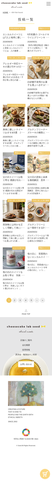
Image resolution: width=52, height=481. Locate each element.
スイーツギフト (19, 248)
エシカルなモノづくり (16, 105)
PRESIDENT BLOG (17, 28)
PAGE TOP (26, 311)
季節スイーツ (44, 28)
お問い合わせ (26, 364)
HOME (5, 12)
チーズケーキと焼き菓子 (40, 105)
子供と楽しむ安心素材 (16, 58)
